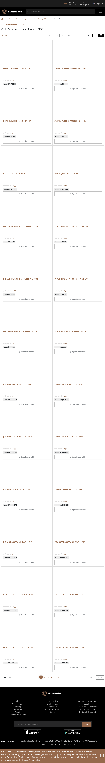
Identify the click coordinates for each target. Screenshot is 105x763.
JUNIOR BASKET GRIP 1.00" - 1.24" (17, 542)
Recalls (52, 712)
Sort (63, 35)
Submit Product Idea (17, 714)
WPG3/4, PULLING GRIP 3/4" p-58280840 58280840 (76, 741)
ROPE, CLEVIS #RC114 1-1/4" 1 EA (17, 68)
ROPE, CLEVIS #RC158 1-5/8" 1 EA (17, 121)
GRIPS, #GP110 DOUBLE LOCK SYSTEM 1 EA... (60, 744)
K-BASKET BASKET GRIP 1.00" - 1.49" (69, 594)
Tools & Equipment (23, 19)
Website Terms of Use (87, 701)
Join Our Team (52, 704)
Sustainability (52, 701)
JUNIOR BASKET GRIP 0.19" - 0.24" (17, 384)
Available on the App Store (32, 732)
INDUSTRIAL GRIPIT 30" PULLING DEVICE (71, 279)
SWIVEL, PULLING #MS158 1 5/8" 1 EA (70, 121)
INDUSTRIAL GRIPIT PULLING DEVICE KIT (71, 331)
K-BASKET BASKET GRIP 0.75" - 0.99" (18, 594)
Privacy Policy (34, 760)
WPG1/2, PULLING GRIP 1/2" (15, 173)
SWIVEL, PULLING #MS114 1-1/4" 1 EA (70, 68)
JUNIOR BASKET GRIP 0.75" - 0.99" (68, 489)
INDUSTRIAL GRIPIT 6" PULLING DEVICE (20, 331)
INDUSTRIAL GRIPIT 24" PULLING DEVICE (20, 279)
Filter (4, 36)
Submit (86, 724)
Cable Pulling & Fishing (42, 19)
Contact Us (52, 706)
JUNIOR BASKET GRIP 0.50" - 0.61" (68, 437)
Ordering (17, 706)
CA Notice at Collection (87, 706)
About (17, 712)
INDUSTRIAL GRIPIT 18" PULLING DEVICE (71, 226)
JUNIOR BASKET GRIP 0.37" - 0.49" (17, 437)
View (48, 35)
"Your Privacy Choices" (16, 757)
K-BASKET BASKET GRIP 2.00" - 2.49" (69, 647)
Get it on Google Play (72, 732)
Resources (17, 709)
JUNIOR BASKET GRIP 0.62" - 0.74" (17, 489)
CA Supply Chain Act (87, 712)
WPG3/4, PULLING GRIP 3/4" (66, 173)
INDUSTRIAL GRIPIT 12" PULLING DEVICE (20, 226)
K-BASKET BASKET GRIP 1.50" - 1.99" (18, 647)
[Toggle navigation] (101, 12)
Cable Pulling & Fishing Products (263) (37, 741)
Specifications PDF (27, 88)
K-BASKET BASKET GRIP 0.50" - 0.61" (69, 542)
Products (9, 19)
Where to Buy (17, 704)
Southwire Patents (52, 709)
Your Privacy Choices (87, 709)
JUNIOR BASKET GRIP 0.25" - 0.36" (68, 384)
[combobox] (60, 11)
